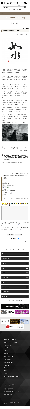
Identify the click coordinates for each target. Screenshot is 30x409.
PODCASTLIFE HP (10, 379)
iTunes (17, 379)
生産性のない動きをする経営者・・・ (12, 30)
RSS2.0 (12, 303)
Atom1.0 (19, 303)
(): (14, 241)
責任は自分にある (15, 155)
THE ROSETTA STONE (11, 342)
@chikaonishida (9, 365)
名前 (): (4, 178)
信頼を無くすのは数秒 (12, 156)
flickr (6, 374)
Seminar (7, 351)
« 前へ (11, 23)
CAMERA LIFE (8, 348)
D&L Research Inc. (8, 391)
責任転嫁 (20, 157)
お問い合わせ (8, 354)
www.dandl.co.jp (9, 359)
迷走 (16, 157)
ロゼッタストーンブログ (11, 345)
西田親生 (7, 356)
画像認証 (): (6, 183)
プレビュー (10, 237)
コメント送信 (18, 237)
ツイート (11, 165)
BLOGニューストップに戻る (16, 252)
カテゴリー (17, 34)
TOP (15, 23)
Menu (2, 13)
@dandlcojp (8, 362)
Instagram (7, 371)
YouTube (7, 368)
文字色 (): (5, 190)
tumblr (6, 376)
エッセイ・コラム (25, 34)
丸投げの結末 (7, 155)
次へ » (18, 23)
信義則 (24, 157)
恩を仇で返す (11, 157)
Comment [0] (5, 165)
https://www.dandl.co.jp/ (10, 148)
